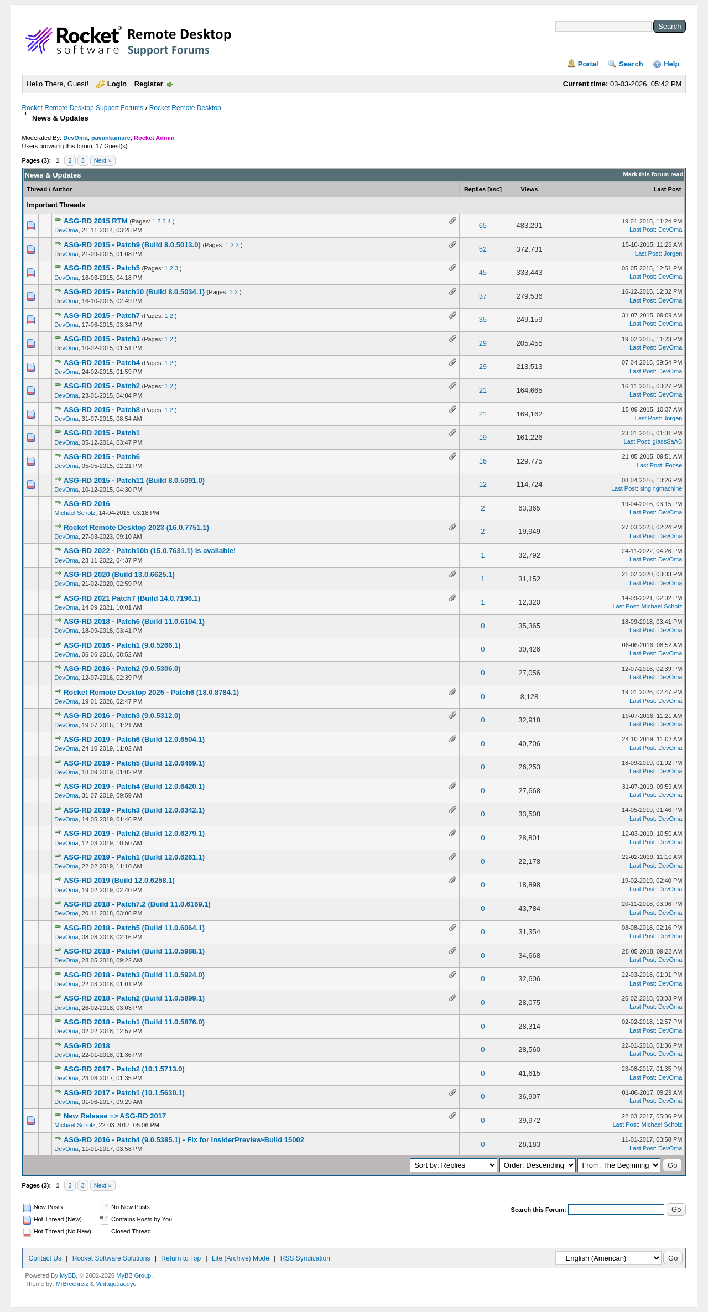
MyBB (68, 1275)
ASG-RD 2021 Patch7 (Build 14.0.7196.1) (132, 598)
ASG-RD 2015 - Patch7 (102, 315)
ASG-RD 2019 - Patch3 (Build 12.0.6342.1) (134, 810)
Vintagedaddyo (116, 1283)
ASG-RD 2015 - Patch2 (102, 386)
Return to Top (181, 1258)
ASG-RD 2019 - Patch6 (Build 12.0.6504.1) (134, 739)
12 (483, 484)
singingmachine (661, 488)
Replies (475, 189)
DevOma (75, 137)
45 (483, 272)
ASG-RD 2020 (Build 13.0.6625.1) (119, 574)
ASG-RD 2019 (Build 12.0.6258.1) (119, 880)
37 (483, 296)
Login (117, 84)
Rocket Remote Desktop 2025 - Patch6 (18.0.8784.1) (151, 692)
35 (483, 319)
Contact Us (45, 1258)
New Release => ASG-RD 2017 (115, 1116)
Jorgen (673, 253)
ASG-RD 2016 (87, 503)
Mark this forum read (653, 174)
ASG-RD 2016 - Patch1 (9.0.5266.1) (122, 645)
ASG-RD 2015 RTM (96, 221)
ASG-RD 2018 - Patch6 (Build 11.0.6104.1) (134, 621)
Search (631, 64)
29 (483, 343)
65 (483, 225)
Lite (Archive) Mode (240, 1258)
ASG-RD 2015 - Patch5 (102, 268)
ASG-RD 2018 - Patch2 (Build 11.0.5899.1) (134, 998)
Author (62, 189)
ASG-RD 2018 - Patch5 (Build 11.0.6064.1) (134, 928)
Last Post (667, 189)
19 (483, 437)
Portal (588, 64)
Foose (674, 465)
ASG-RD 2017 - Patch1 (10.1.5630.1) (124, 1093)
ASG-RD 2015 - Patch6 (102, 456)
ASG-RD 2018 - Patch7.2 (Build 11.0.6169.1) (137, 904)
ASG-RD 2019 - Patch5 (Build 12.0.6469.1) (134, 763)
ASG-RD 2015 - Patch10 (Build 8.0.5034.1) (134, 292)
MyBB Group (133, 1275)
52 (483, 249)
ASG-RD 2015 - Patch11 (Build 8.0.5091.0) (134, 480)
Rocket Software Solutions (111, 1258)
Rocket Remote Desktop (185, 108)
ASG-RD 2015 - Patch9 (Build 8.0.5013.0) (132, 245)
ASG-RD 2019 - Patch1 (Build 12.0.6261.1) (134, 857)
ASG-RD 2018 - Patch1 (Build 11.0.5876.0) (134, 1022)
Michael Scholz (74, 512)
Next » (103, 160)
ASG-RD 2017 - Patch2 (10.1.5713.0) (124, 1069)
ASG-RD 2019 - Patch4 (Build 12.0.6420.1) (134, 786)
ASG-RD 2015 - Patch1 (102, 433)
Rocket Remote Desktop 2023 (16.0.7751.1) (136, 527)
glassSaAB (668, 441)
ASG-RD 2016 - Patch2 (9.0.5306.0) (122, 668)
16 (483, 461)
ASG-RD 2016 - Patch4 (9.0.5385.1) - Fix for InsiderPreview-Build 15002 (184, 1140)
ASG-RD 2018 (87, 1046)
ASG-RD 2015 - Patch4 (102, 362)
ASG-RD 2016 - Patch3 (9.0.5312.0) (122, 715)
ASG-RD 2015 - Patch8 (102, 409)
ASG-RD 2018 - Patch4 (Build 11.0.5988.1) (134, 951)
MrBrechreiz (72, 1283)
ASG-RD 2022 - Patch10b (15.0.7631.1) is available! (150, 550)
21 (483, 390)
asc (494, 189)
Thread (37, 189)
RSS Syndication (305, 1258)
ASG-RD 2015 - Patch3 (102, 339)
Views (529, 189)
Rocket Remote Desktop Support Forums (82, 108)
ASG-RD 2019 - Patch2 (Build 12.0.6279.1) (134, 833)
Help (671, 64)
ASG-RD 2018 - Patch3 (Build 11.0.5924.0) (134, 975)
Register (148, 84)
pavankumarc (111, 137)
